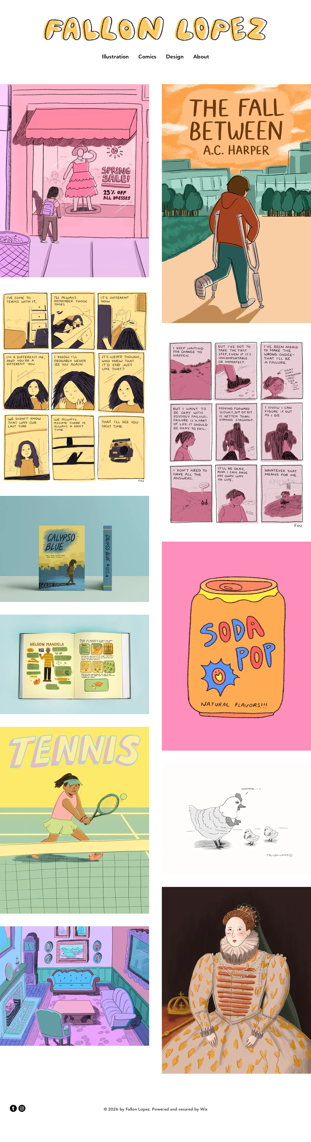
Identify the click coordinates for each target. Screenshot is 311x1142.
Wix (204, 1109)
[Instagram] (21, 1108)
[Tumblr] (13, 1108)
